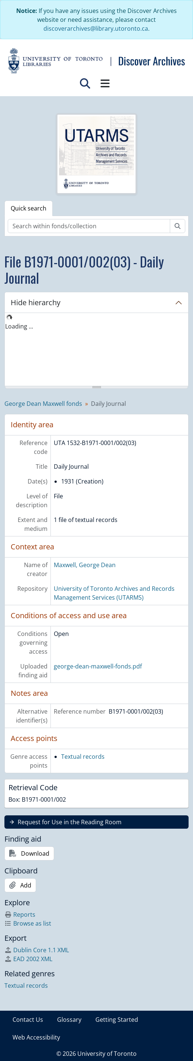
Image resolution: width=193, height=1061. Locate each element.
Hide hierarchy (35, 302)
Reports (19, 914)
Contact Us (28, 1019)
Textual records (83, 756)
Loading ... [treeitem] (19, 326)
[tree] (96, 350)
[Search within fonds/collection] (89, 226)
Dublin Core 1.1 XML (36, 950)
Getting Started (116, 1019)
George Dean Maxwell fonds (43, 404)
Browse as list (27, 923)
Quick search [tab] (28, 208)
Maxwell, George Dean (85, 565)
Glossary (69, 1019)
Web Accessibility (36, 1037)
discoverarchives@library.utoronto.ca (95, 28)
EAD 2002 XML (28, 959)
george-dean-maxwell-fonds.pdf (98, 666)
